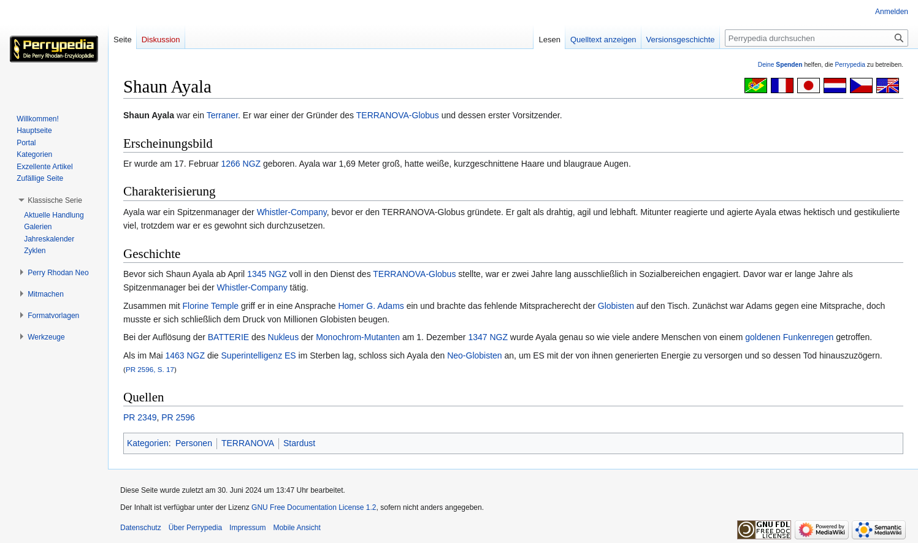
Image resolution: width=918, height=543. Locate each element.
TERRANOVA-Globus (397, 115)
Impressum (247, 527)
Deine (780, 64)
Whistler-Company (292, 212)
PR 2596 (177, 417)
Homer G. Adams (371, 306)
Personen (193, 443)
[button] (55, 200)
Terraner (222, 115)
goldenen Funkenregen (789, 337)
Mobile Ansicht (296, 527)
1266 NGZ (241, 164)
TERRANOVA (247, 443)
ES (290, 355)
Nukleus (283, 337)
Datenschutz (140, 527)
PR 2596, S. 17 (150, 369)
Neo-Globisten (474, 355)
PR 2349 (139, 417)
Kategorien (148, 443)
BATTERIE (228, 337)
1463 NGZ (185, 355)
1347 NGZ (488, 337)
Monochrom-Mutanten (358, 337)
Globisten (616, 306)
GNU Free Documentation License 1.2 (313, 507)
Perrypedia (850, 64)
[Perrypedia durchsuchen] (816, 38)
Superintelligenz (252, 355)
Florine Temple (210, 306)
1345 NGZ (267, 274)
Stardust (299, 443)
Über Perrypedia (195, 527)
